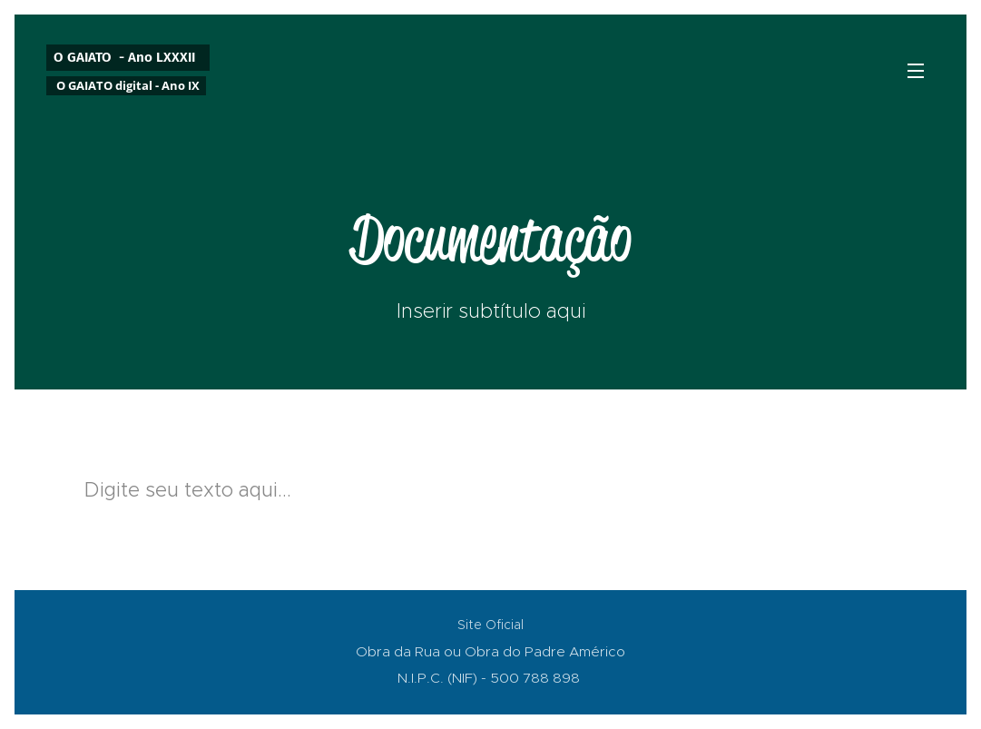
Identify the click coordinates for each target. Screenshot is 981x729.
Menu (915, 71)
